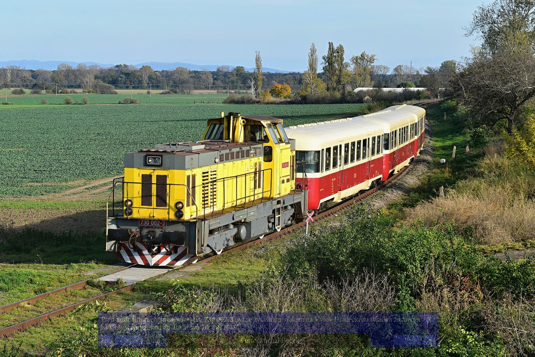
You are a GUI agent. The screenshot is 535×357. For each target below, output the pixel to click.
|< (107, 340)
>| (429, 340)
